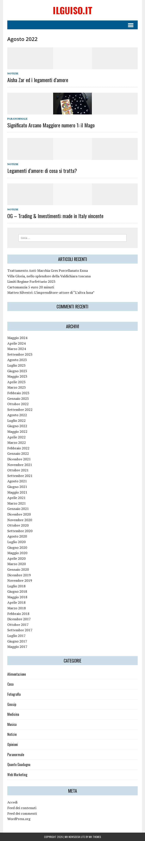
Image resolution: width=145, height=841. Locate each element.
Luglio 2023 (16, 365)
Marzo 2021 (16, 503)
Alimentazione (16, 674)
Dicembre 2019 (19, 575)
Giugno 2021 (17, 486)
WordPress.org (18, 818)
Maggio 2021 (17, 492)
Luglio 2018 (16, 586)
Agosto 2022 (17, 415)
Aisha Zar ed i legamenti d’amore (37, 80)
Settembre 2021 (19, 475)
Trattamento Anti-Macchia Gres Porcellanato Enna (47, 270)
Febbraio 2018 (18, 613)
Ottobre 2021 (18, 470)
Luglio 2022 (16, 420)
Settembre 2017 (19, 630)
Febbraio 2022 (18, 448)
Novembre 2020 (19, 519)
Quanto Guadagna (18, 764)
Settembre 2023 (19, 354)
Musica (12, 724)
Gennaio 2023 (18, 398)
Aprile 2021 (16, 497)
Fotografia (14, 694)
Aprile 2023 (16, 382)
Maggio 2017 (17, 646)
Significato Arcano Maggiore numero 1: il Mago (51, 125)
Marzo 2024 (16, 348)
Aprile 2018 (16, 602)
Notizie (12, 73)
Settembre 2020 (19, 530)
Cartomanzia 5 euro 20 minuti (30, 287)
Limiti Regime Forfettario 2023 (31, 281)
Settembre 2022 (19, 409)
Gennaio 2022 (18, 453)
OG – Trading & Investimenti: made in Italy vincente (55, 216)
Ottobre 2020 (18, 525)
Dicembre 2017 (19, 619)
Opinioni (12, 744)
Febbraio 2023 (18, 393)
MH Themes (95, 837)
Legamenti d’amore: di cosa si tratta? (42, 170)
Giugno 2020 (17, 547)
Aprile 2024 (16, 343)
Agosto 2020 (17, 536)
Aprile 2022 (16, 437)
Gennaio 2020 (18, 569)
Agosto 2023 (17, 359)
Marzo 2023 (16, 387)
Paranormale (17, 118)
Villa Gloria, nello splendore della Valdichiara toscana (49, 276)
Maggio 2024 (17, 337)
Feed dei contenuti (21, 807)
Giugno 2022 (17, 426)
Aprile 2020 (16, 558)
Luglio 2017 (16, 635)
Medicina (13, 714)
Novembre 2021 (19, 464)
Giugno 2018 (17, 591)
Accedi (12, 802)
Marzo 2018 (16, 608)
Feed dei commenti (22, 813)
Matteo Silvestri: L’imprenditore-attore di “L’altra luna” (50, 292)
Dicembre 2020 (19, 514)
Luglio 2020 (16, 541)
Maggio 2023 (17, 376)
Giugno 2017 (17, 641)
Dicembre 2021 (19, 459)
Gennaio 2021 (18, 508)
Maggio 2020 (17, 552)
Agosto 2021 (17, 481)
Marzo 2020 (16, 563)
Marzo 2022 (16, 442)
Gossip (11, 704)
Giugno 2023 (17, 371)
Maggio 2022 (17, 431)
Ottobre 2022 (18, 404)
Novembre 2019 (19, 580)
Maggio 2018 (17, 597)
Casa (10, 684)
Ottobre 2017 (18, 624)
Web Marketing (17, 774)
